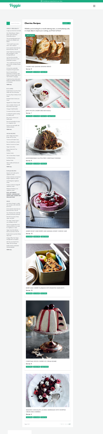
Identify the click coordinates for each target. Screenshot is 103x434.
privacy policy (57, 427)
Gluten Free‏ (44, 112)
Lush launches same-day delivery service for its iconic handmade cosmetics (13, 59)
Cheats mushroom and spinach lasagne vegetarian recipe (14, 177)
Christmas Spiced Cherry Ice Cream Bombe (41, 348)
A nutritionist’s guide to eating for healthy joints (13, 114)
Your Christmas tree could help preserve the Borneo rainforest (14, 213)
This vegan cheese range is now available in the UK (13, 221)
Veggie (77, 46)
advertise (81, 425)
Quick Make (44, 283)
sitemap (64, 427)
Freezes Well (44, 70)
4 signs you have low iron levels (14, 30)
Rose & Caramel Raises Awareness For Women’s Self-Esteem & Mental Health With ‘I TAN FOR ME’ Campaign (14, 74)
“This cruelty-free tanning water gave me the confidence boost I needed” (14, 64)
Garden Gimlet (10, 153)
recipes (51, 425)
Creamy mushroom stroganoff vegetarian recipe (13, 185)
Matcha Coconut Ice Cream (13, 144)
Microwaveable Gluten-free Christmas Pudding (43, 153)
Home (45, 425)
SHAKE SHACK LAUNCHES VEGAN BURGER (13, 246)
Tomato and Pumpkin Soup (13, 139)
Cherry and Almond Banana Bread (38, 65)
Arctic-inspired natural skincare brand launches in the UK (14, 48)
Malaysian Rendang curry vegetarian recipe (13, 189)
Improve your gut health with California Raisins (13, 126)
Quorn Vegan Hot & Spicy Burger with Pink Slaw (13, 136)
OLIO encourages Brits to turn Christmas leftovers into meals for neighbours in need (13, 226)
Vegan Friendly (51, 112)
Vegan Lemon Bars (11, 147)
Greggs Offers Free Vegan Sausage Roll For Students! (13, 238)
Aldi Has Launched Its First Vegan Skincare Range (13, 242)
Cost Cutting (29, 70)
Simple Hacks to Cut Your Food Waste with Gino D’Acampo (14, 91)
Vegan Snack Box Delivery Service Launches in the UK (13, 230)
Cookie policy (48, 427)
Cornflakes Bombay (11, 158)
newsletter (73, 425)
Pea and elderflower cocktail (13, 142)
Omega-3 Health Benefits (12, 109)
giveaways (65, 425)
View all (9, 84)
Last (67, 409)
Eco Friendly (37, 70)
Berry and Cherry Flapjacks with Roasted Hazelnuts (45, 278)
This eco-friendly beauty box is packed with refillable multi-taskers (14, 40)
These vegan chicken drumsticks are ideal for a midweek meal (83, 177)
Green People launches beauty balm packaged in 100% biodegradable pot (14, 53)
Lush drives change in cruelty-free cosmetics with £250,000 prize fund (14, 205)
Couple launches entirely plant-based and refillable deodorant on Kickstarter (14, 80)
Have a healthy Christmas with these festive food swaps (14, 105)
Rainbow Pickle (10, 160)
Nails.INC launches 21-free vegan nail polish (13, 217)
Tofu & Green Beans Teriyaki (13, 155)
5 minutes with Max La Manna (13, 111)
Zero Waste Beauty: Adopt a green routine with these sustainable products (13, 34)
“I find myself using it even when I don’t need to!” (13, 44)
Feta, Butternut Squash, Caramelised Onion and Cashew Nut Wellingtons (14, 195)
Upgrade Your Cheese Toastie (13, 102)
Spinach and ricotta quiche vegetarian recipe (13, 173)
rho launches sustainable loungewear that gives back (13, 68)
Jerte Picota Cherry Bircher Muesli (38, 107)
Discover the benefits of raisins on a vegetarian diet (14, 122)
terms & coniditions (73, 427)
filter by (64, 23)
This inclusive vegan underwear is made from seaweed (83, 204)
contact (57, 425)
